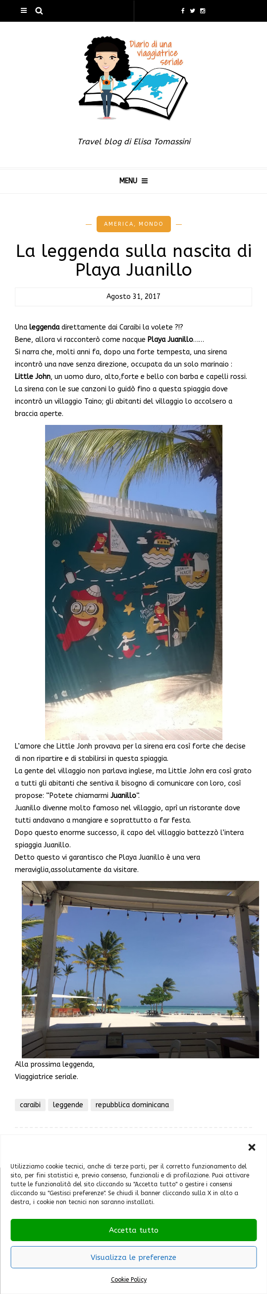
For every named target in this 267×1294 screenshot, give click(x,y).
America (119, 224)
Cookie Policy (129, 1279)
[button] (252, 1147)
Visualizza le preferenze (133, 1257)
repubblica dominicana (132, 1105)
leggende (68, 1105)
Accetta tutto (134, 1230)
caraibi (30, 1105)
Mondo (151, 224)
